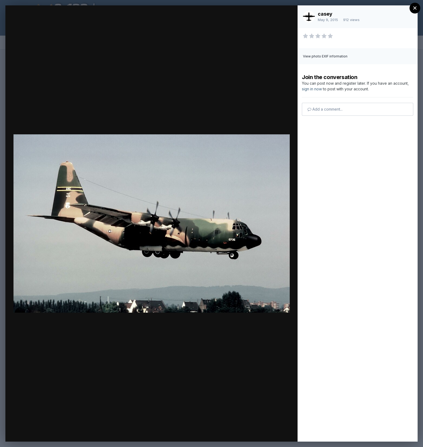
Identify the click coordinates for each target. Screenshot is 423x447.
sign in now (312, 89)
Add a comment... (325, 109)
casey (325, 14)
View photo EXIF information (325, 56)
